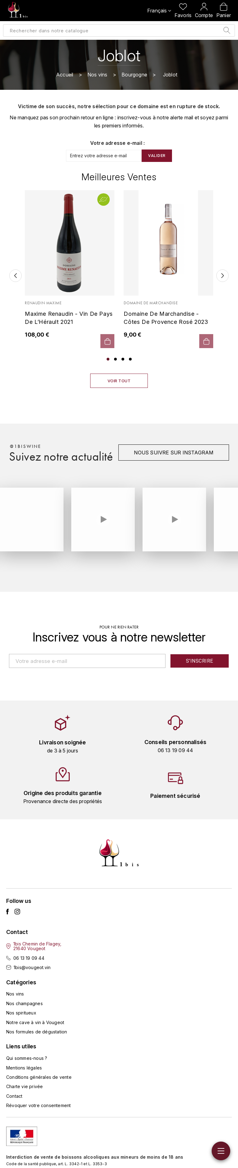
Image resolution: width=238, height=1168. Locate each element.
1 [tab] (108, 359)
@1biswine (25, 446)
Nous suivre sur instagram (173, 452)
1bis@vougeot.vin (32, 967)
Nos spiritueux (21, 1012)
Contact (14, 1096)
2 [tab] (115, 359)
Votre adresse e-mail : (117, 143)
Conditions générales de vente (39, 1077)
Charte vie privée (24, 1086)
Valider (156, 155)
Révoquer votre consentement (38, 1105)
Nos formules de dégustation (36, 1031)
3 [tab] (122, 359)
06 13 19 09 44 (28, 958)
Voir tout (119, 380)
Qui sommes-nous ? (26, 1058)
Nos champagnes (24, 1003)
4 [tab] (130, 359)
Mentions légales (24, 1067)
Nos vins (15, 993)
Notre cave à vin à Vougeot (35, 1022)
